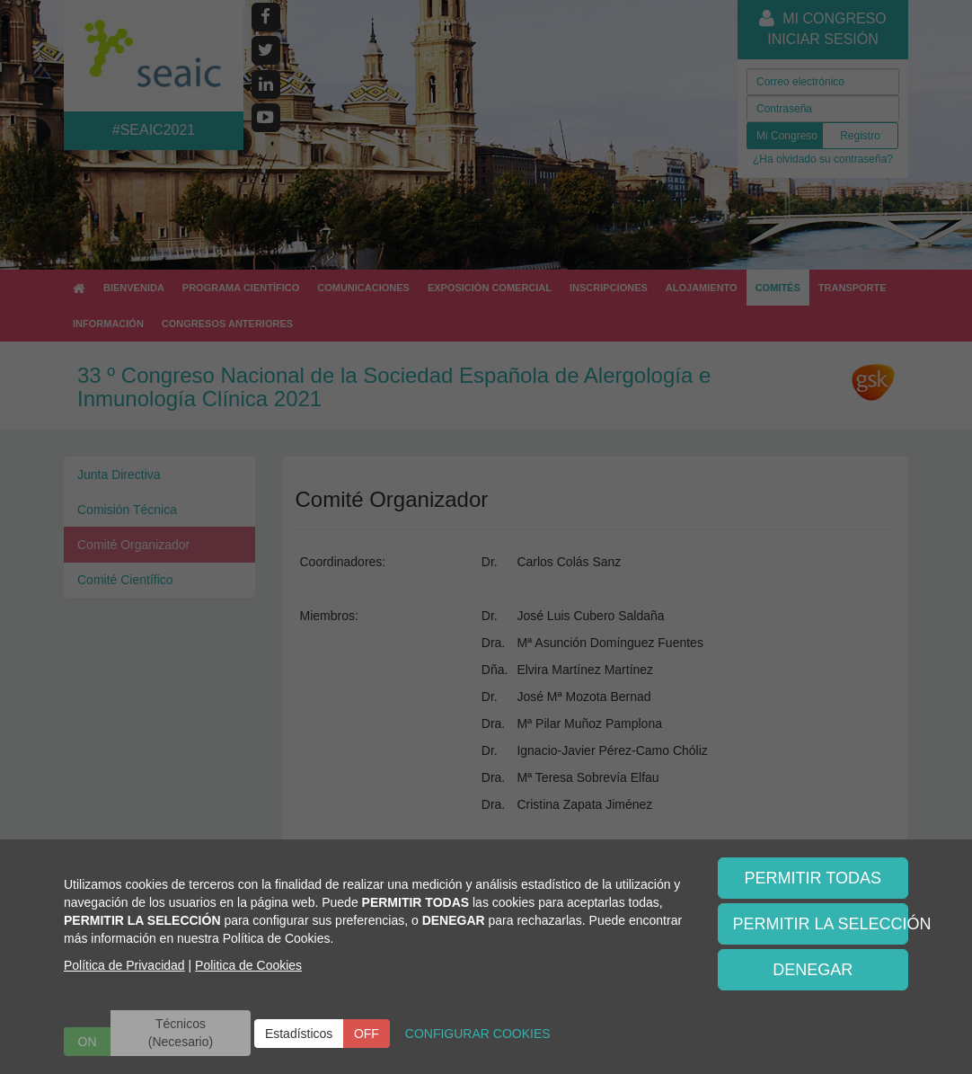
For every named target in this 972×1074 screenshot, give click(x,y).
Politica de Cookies (248, 965)
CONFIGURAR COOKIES (478, 1033)
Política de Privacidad (124, 965)
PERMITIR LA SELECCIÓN (821, 924)
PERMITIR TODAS (813, 878)
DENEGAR (813, 970)
